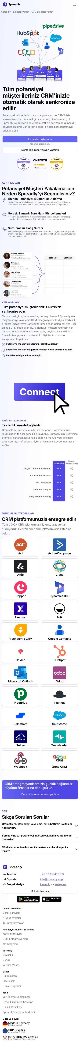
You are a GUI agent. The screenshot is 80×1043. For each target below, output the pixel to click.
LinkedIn (45, 884)
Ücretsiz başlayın (40, 154)
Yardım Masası (11, 965)
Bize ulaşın (9, 980)
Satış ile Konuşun (40, 891)
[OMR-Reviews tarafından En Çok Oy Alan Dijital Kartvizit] (8, 163)
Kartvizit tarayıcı (12, 933)
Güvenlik (8, 954)
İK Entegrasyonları (13, 923)
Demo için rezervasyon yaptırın (40, 794)
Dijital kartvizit (11, 912)
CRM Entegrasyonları (15, 938)
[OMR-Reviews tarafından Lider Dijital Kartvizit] (41, 163)
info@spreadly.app (51, 879)
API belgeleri (10, 944)
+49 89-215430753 (52, 874)
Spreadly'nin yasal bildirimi (19, 1012)
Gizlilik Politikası (12, 1007)
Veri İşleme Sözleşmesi (16, 996)
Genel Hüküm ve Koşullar (18, 1002)
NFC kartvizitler (12, 917)
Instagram (60, 884)
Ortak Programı (12, 986)
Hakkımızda (10, 975)
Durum (7, 959)
